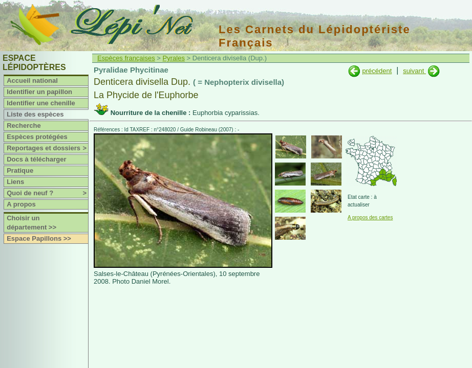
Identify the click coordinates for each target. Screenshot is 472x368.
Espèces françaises (126, 58)
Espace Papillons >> (39, 238)
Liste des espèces (35, 114)
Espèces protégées (37, 137)
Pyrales (174, 58)
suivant (414, 71)
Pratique (20, 170)
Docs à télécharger (36, 159)
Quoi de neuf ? (47, 193)
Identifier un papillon (39, 92)
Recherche (23, 125)
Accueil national (32, 80)
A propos (21, 204)
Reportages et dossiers (47, 148)
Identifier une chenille (41, 103)
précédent (377, 71)
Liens (15, 182)
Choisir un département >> (31, 222)
